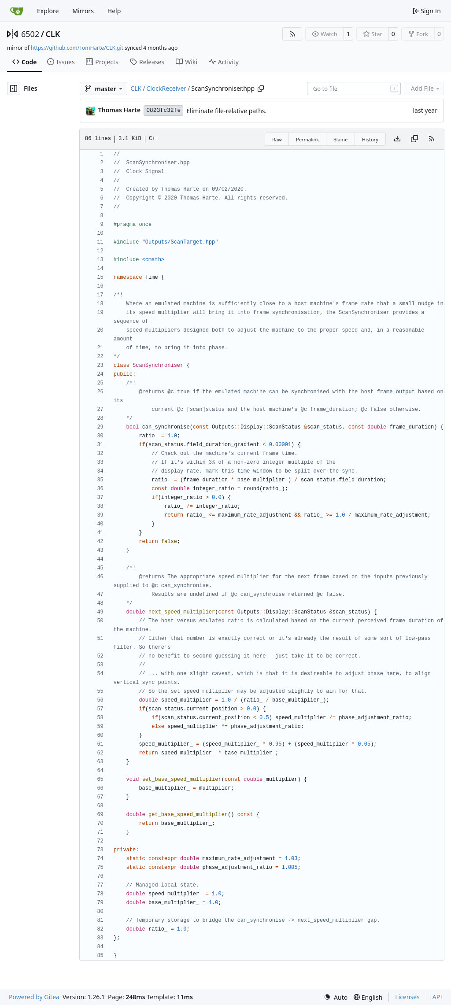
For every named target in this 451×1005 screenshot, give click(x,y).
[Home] (16, 11)
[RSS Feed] (292, 34)
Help (114, 11)
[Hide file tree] (13, 88)
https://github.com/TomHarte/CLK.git (77, 48)
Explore (48, 11)
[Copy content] (414, 139)
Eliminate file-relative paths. (226, 111)
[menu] (335, 997)
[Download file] (397, 139)
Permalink (307, 139)
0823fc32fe (163, 110)
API (437, 997)
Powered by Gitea (34, 997)
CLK (52, 34)
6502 (30, 34)
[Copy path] (261, 88)
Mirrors (83, 11)
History (370, 139)
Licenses (407, 997)
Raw (277, 139)
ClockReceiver (166, 88)
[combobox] (354, 88)
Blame (340, 139)
